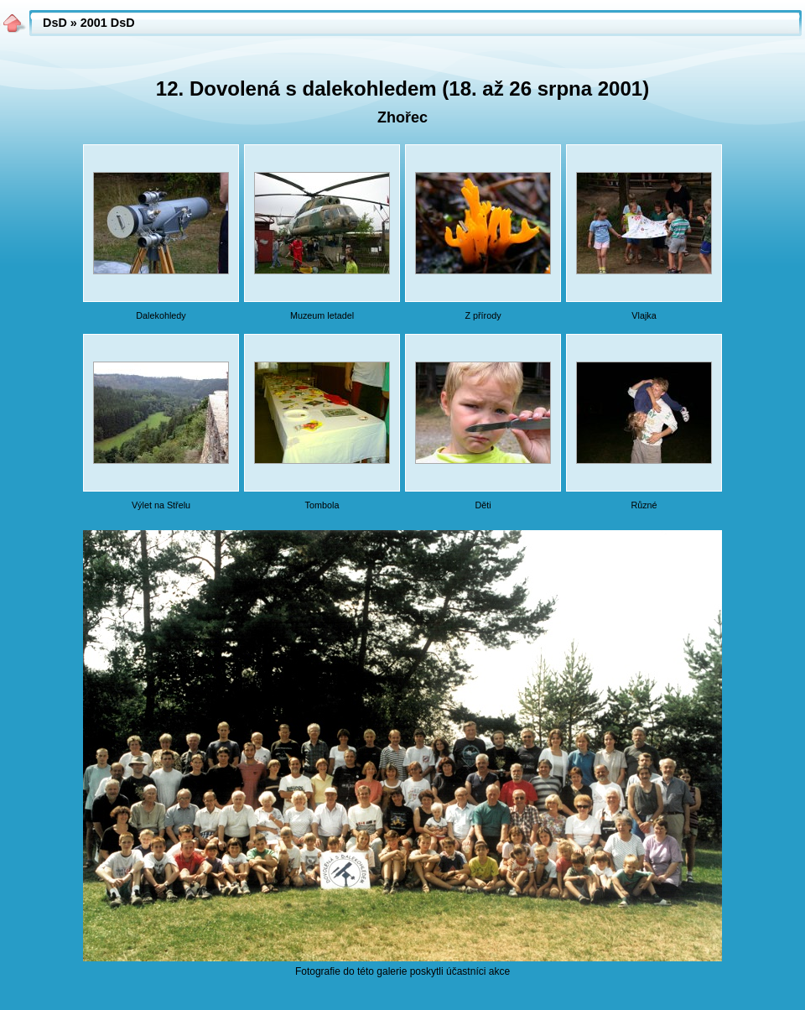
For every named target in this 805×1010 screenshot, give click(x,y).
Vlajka (643, 315)
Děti (483, 505)
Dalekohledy (160, 315)
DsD (55, 22)
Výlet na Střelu (161, 505)
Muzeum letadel (322, 315)
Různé (644, 505)
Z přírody (483, 315)
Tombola (322, 505)
